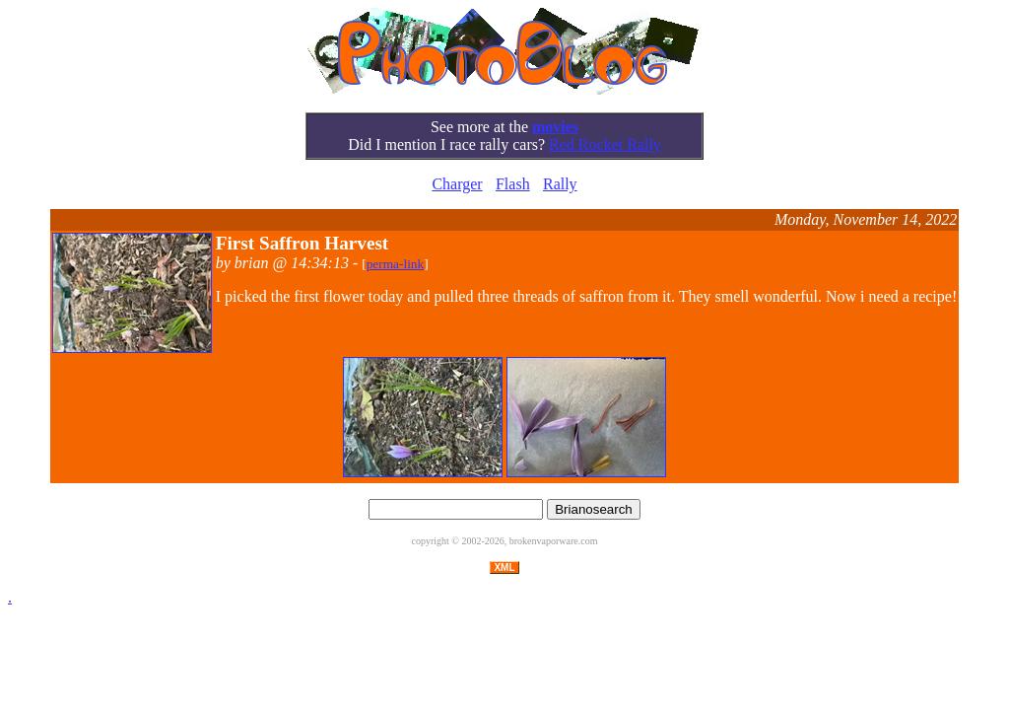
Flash (513, 184)
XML (504, 567)
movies (555, 126)
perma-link (395, 263)
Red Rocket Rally (605, 144)
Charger (457, 184)
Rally (560, 184)
